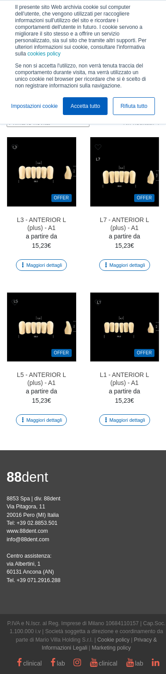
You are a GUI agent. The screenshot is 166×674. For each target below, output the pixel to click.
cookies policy (44, 54)
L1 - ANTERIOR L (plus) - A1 (124, 378)
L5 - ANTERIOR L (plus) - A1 (41, 378)
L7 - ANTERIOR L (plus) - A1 (124, 223)
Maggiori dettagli (44, 265)
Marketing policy (111, 648)
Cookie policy (113, 640)
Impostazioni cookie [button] (34, 106)
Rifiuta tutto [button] (133, 106)
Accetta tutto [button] (85, 106)
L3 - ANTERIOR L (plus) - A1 (41, 223)
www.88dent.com (27, 531)
